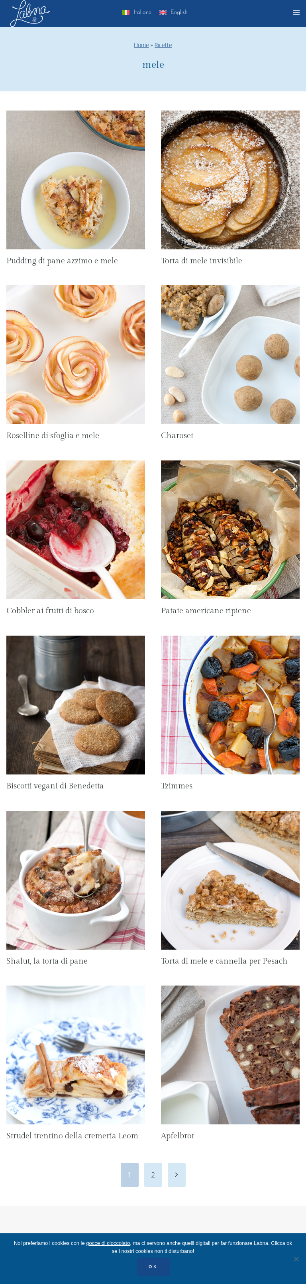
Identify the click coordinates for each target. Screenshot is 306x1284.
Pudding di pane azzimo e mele (62, 261)
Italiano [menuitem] (142, 13)
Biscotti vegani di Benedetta (55, 786)
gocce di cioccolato (108, 1243)
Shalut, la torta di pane (47, 961)
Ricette (163, 45)
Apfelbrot (177, 1136)
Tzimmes (176, 786)
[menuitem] (136, 14)
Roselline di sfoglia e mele (52, 436)
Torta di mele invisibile (201, 261)
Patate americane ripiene (206, 611)
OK (153, 1266)
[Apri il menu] (297, 13)
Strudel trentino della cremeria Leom (72, 1136)
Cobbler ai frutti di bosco (50, 611)
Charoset (177, 436)
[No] (296, 1259)
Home (141, 45)
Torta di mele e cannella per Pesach (224, 961)
